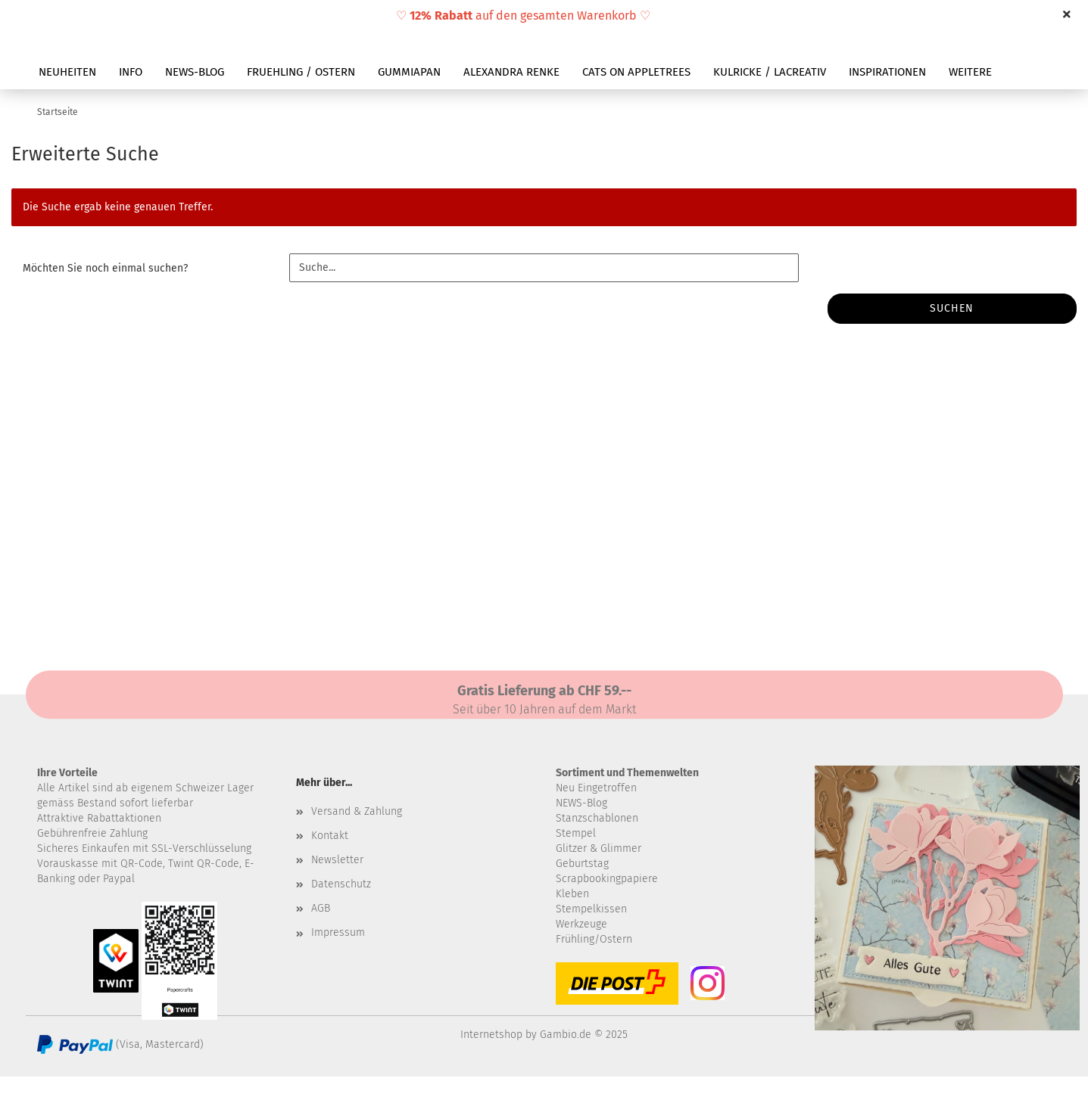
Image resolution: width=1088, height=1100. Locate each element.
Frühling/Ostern (594, 939)
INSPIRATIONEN (887, 72)
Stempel (576, 833)
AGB (320, 908)
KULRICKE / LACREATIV (769, 72)
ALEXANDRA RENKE (511, 72)
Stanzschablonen (597, 818)
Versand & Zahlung (356, 811)
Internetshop (491, 1034)
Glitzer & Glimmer (598, 848)
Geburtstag (582, 863)
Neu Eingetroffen (596, 787)
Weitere (970, 72)
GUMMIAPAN (409, 72)
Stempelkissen (591, 909)
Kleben (572, 893)
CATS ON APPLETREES (636, 72)
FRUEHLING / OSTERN (301, 72)
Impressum (338, 932)
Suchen (952, 308)
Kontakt (329, 835)
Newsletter (337, 859)
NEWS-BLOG (194, 72)
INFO (130, 72)
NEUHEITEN (67, 72)
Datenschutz (341, 884)
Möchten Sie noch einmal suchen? (105, 268)
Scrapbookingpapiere (607, 878)
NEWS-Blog (581, 803)
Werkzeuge (581, 924)
